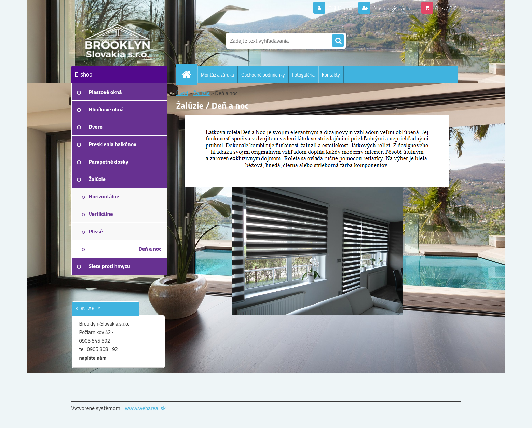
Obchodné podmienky (263, 74)
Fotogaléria (303, 74)
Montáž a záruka (217, 74)
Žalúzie (201, 93)
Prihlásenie (341, 8)
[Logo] (118, 41)
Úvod (182, 93)
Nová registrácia (391, 8)
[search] (338, 40)
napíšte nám (93, 358)
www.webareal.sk (145, 408)
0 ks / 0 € (446, 8)
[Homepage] (189, 74)
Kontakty (331, 74)
